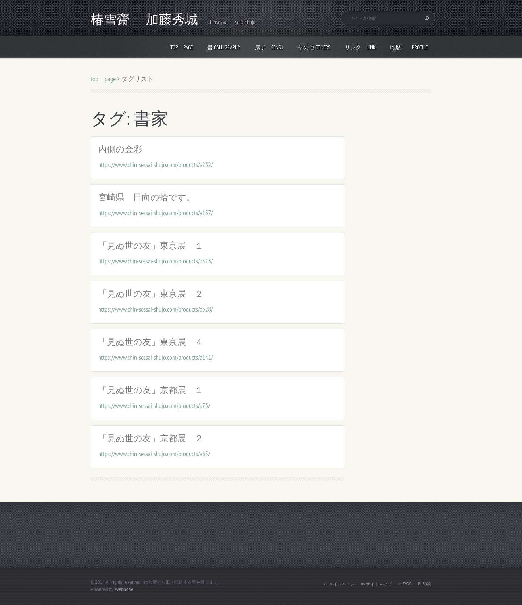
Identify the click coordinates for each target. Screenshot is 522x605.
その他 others (314, 47)
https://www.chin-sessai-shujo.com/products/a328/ (155, 309)
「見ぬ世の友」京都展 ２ (150, 438)
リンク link (360, 47)
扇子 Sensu (269, 47)
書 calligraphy (223, 47)
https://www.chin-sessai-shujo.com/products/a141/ (155, 357)
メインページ (342, 584)
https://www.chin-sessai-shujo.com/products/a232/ (155, 164)
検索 (425, 18)
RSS (407, 584)
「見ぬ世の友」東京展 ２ (150, 293)
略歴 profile (409, 47)
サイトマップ (379, 584)
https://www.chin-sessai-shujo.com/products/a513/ (155, 261)
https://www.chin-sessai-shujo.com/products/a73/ (154, 405)
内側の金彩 (120, 149)
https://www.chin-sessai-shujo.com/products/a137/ (155, 213)
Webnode (124, 589)
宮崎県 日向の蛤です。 (146, 197)
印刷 (427, 584)
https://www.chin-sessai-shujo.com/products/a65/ (154, 454)
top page (181, 47)
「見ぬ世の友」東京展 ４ (150, 341)
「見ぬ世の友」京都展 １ (150, 390)
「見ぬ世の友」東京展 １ (150, 245)
